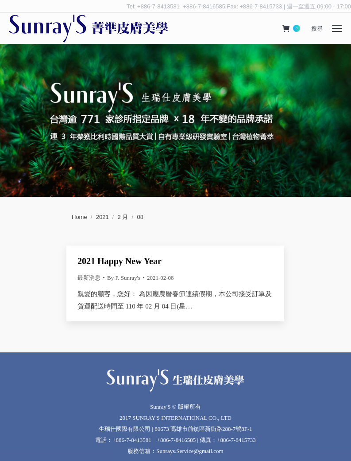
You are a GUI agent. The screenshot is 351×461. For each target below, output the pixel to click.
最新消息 (88, 277)
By (123, 277)
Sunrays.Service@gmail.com (189, 451)
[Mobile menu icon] (337, 28)
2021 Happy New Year (119, 261)
